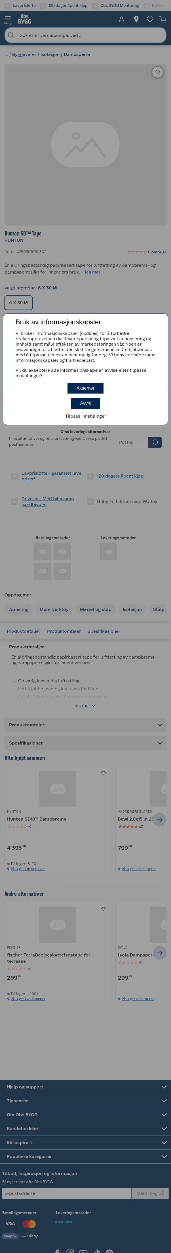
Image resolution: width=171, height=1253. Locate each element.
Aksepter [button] (85, 388)
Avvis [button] (85, 403)
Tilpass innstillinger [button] (85, 416)
